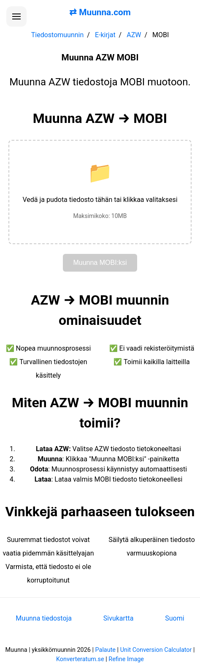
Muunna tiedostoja (44, 618)
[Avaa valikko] (16, 16)
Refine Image (126, 659)
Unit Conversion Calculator (156, 650)
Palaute (105, 650)
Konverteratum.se (80, 659)
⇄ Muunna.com (100, 12)
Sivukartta (118, 618)
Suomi (174, 618)
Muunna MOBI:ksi (100, 262)
